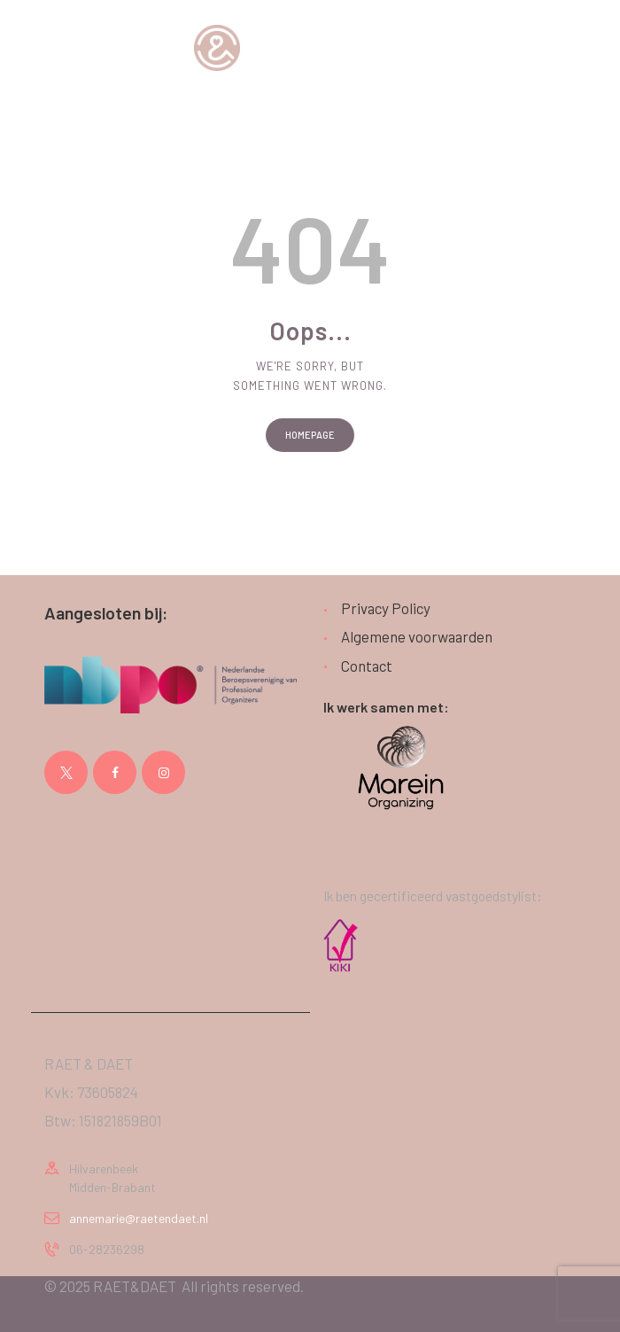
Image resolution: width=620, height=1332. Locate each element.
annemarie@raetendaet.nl (138, 1218)
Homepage (310, 434)
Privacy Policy (385, 608)
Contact (366, 665)
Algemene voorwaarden (416, 636)
